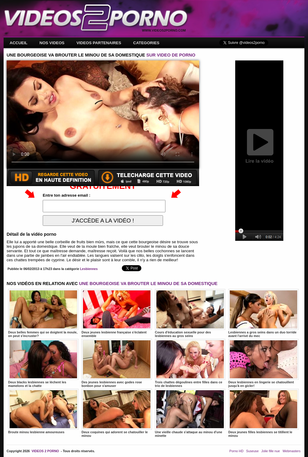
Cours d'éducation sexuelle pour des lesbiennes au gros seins (190, 313)
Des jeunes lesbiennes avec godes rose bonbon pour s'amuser (117, 363)
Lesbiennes (89, 269)
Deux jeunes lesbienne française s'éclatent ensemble (117, 313)
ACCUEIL (18, 43)
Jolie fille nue (270, 451)
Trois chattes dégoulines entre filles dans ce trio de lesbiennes (190, 363)
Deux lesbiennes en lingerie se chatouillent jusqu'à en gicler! (263, 363)
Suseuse (252, 451)
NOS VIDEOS (51, 43)
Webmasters (291, 451)
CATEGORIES (146, 43)
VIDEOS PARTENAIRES (98, 43)
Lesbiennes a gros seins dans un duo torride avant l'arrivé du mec (263, 313)
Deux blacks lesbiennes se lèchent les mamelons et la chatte (43, 363)
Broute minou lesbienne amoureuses (43, 411)
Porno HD (236, 451)
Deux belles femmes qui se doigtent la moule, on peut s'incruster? (43, 313)
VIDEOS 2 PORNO (45, 451)
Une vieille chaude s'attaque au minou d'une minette (190, 413)
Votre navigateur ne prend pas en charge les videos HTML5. (103, 114)
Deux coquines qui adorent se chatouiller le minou (117, 413)
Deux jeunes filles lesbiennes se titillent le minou (263, 413)
